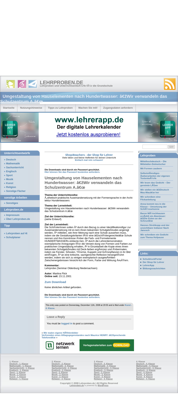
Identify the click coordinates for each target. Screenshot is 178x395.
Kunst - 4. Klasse (144, 377)
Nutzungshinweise (31, 107)
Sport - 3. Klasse (102, 372)
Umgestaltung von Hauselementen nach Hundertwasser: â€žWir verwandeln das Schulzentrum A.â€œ (83, 183)
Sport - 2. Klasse (60, 372)
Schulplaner (13, 237)
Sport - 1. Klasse (17, 372)
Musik (9, 179)
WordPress (103, 385)
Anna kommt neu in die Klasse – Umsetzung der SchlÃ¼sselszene (153, 206)
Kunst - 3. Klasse (102, 377)
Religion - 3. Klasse (103, 379)
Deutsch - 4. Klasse (145, 364)
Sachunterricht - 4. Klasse (148, 368)
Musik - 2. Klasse (60, 375)
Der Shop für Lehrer (153, 262)
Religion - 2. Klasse (61, 379)
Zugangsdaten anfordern (118, 107)
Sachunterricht (15, 167)
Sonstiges (12, 203)
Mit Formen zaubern (151, 168)
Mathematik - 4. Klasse (147, 366)
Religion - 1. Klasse (18, 379)
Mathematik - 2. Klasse (63, 366)
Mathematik (13, 163)
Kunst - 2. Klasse (60, 377)
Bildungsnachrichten (154, 268)
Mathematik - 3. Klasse (105, 366)
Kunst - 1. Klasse (17, 377)
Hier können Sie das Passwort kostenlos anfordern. (72, 172)
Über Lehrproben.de (18, 219)
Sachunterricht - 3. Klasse (106, 368)
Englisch (11, 171)
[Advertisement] (37, 39)
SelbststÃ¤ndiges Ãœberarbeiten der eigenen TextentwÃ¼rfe (155, 175)
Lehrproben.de (61, 82)
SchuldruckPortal (152, 259)
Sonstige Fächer (15, 191)
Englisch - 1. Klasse (19, 370)
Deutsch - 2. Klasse (61, 364)
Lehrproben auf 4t (16, 233)
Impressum (13, 215)
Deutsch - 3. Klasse (103, 364)
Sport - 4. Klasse (144, 372)
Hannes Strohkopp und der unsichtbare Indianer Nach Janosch (155, 227)
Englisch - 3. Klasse (103, 370)
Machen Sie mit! (87, 107)
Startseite (8, 107)
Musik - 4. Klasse (144, 375)
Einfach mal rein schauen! (89, 160)
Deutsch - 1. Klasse (18, 364)
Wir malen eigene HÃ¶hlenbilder (61, 333)
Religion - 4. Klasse (145, 379)
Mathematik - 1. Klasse (20, 366)
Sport (9, 175)
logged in (66, 323)
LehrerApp (148, 265)
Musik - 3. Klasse (102, 375)
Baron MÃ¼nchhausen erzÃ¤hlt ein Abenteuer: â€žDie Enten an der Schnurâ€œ (153, 217)
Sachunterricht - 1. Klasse (22, 368)
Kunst (9, 183)
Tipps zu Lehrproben (60, 107)
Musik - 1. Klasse (17, 375)
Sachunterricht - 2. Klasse (64, 368)
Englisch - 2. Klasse (61, 370)
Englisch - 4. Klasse (145, 370)
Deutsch (11, 159)
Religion (11, 187)
